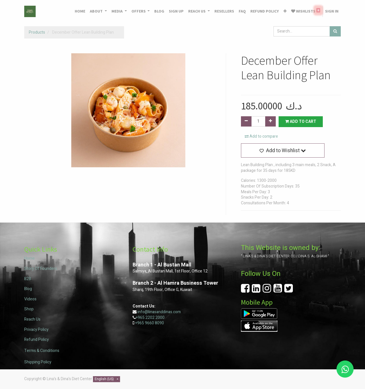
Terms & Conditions (41, 351)
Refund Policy (36, 340)
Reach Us (32, 319)
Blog (28, 289)
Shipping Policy (37, 362)
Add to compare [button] (261, 136)
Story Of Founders (40, 269)
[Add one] (270, 121)
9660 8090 (154, 323)
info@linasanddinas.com (159, 312)
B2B (27, 279)
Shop (29, 309)
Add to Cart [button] (300, 122)
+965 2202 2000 (150, 318)
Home (29, 258)
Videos (30, 299)
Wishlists (305, 11)
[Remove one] (246, 121)
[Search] (335, 31)
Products (37, 32)
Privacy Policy (36, 330)
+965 (139, 323)
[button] (285, 11)
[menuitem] (80, 11)
